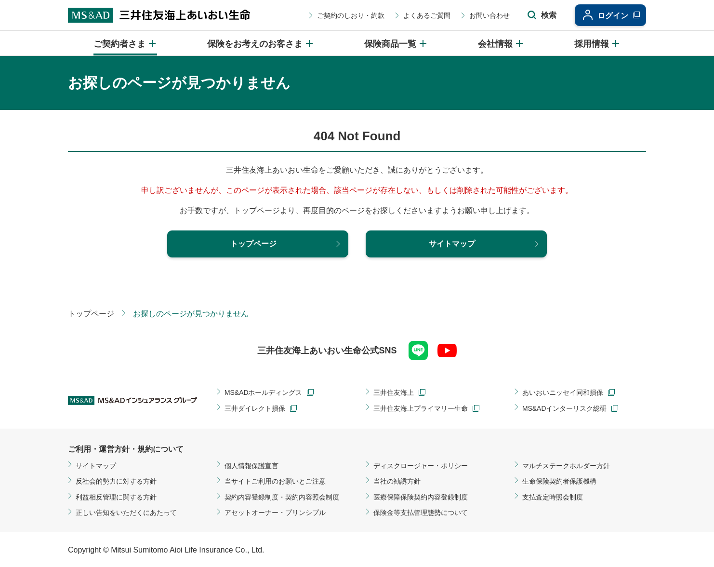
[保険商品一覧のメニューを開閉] (396, 43)
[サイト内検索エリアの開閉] (540, 15)
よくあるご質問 (425, 15)
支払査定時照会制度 (552, 497)
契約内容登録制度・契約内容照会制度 (282, 497)
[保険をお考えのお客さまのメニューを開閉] (260, 43)
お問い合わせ (487, 15)
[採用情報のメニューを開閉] (597, 43)
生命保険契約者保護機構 (559, 482)
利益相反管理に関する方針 (116, 497)
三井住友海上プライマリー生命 (420, 408)
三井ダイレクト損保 (255, 408)
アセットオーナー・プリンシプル (275, 512)
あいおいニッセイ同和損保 (562, 393)
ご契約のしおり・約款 (349, 15)
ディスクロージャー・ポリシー (420, 466)
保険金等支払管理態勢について (420, 512)
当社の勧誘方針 (397, 482)
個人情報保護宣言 (251, 466)
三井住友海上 (393, 393)
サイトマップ (96, 466)
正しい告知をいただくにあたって (126, 512)
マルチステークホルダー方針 (566, 466)
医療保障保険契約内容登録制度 (420, 497)
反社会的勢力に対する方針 (116, 482)
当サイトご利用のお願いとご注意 (275, 482)
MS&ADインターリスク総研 (564, 408)
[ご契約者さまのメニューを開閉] (125, 43)
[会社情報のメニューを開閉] (501, 43)
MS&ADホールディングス (264, 393)
